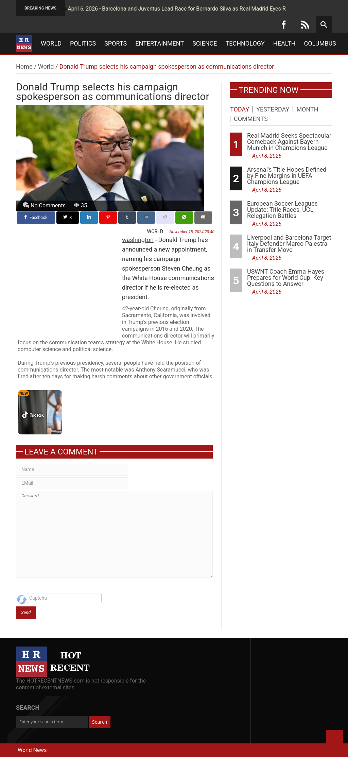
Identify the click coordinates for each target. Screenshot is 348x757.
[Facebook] (284, 24)
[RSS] (305, 24)
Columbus (320, 43)
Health (284, 43)
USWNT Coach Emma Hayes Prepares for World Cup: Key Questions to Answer (285, 277)
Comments (251, 119)
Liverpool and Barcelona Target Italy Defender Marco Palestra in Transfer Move (289, 243)
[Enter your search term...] (52, 722)
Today (239, 109)
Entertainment (159, 43)
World (51, 43)
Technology (245, 43)
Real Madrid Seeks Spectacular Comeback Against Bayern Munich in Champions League (289, 141)
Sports (115, 43)
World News (32, 750)
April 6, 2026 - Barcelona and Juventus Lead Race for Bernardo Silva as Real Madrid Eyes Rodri (166, 8)
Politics (83, 43)
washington (138, 239)
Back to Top (334, 738)
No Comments (48, 205)
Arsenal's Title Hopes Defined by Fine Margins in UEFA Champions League (287, 175)
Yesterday (272, 109)
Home (24, 66)
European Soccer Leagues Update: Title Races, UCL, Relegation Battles (282, 209)
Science (204, 43)
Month (307, 109)
